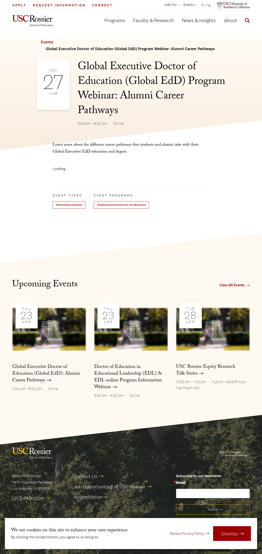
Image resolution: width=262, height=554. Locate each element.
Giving (205, 5)
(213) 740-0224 (28, 498)
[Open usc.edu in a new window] (233, 5)
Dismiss (229, 533)
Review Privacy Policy (187, 533)
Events (47, 42)
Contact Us (85, 476)
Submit (213, 509)
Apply (19, 5)
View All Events (232, 285)
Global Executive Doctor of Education (121, 205)
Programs (114, 20)
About (230, 20)
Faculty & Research (153, 20)
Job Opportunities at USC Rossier (110, 486)
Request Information (59, 5)
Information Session (69, 205)
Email (180, 483)
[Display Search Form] (246, 21)
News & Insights (199, 20)
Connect (102, 5)
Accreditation (88, 497)
